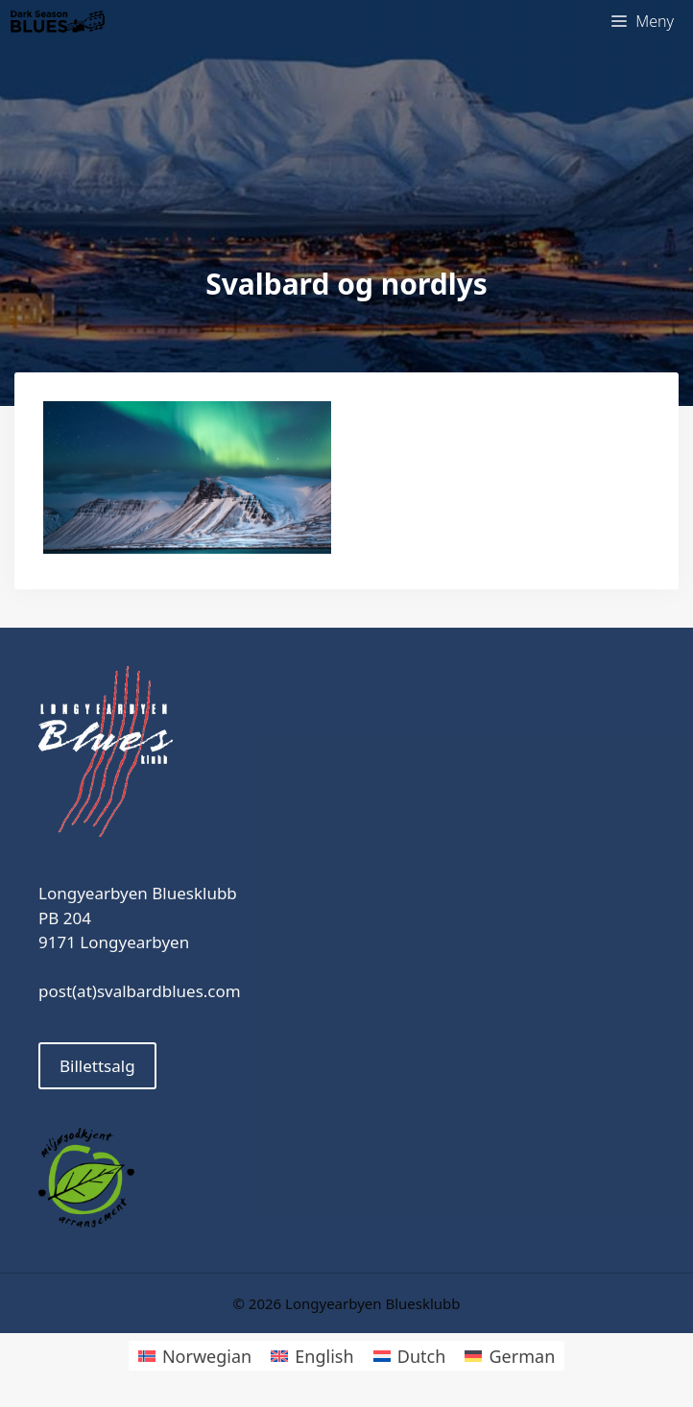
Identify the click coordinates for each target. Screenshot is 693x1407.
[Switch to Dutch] (410, 1356)
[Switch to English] (312, 1356)
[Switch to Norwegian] (195, 1356)
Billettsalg (97, 1066)
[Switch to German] (509, 1356)
